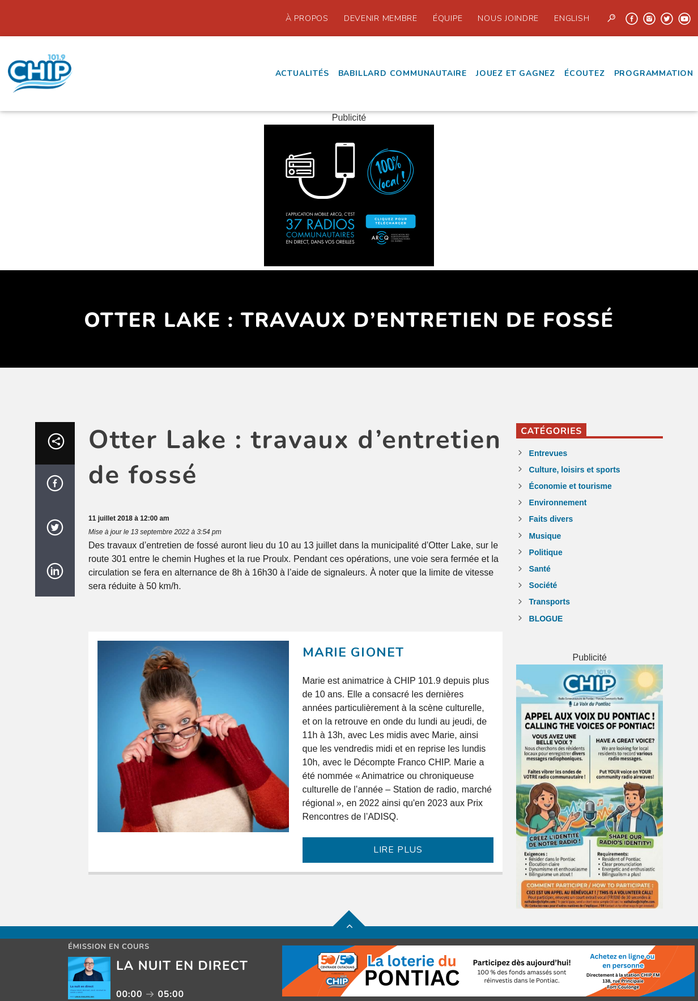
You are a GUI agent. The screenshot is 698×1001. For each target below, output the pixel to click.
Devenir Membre (381, 18)
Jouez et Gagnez (515, 73)
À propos (307, 18)
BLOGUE (546, 618)
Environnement (558, 502)
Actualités (302, 73)
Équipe (447, 18)
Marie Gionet (354, 652)
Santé (540, 568)
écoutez (584, 73)
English (571, 18)
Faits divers (551, 518)
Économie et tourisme (570, 486)
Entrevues (548, 453)
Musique (545, 535)
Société (543, 585)
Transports (549, 601)
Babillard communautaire (402, 73)
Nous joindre (508, 18)
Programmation (653, 73)
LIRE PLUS (398, 850)
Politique (546, 552)
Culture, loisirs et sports (574, 469)
